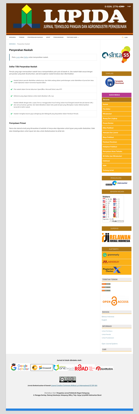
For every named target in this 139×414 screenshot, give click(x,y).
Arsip (48, 37)
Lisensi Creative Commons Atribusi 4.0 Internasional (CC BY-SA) (74, 385)
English (104, 320)
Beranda (12, 37)
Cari (126, 37)
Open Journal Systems (110, 344)
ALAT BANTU (111, 249)
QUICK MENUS (111, 95)
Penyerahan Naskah (35, 37)
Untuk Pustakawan (108, 338)
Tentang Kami (72, 37)
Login (129, 6)
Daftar (123, 6)
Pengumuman (58, 37)
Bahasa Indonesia (108, 317)
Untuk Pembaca (107, 331)
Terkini (21, 37)
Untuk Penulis (106, 334)
